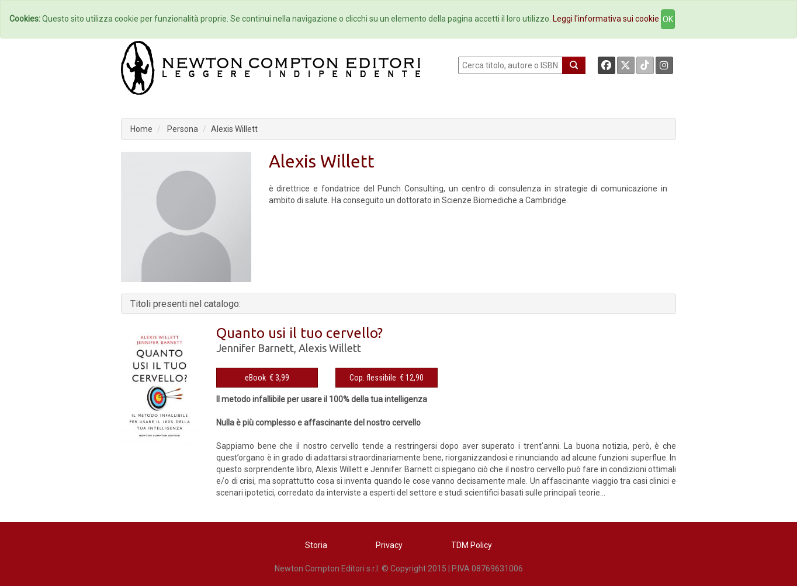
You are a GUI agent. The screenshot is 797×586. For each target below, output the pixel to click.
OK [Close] (668, 19)
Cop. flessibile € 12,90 (386, 377)
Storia (316, 545)
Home (141, 129)
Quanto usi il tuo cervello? (299, 333)
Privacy (389, 545)
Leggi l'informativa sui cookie (606, 18)
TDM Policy (471, 545)
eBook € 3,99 (267, 377)
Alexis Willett (234, 129)
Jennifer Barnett (255, 348)
